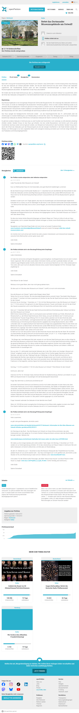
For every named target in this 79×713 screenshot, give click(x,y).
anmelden (65, 2)
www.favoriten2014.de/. (58, 455)
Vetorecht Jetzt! (63, 692)
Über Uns (70, 9)
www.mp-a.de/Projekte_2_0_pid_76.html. (34, 460)
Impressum (62, 704)
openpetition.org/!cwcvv (36, 144)
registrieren (55, 2)
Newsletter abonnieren (12, 698)
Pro (4, 485)
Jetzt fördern (39, 671)
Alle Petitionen (40, 700)
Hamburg (17, 607)
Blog (37, 686)
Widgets (61, 684)
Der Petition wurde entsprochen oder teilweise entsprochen (29, 177)
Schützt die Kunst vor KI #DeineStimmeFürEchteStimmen (17, 587)
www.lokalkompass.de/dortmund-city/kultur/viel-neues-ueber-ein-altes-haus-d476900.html (39, 439)
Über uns (39, 682)
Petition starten (37, 9)
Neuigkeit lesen (39, 67)
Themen (38, 704)
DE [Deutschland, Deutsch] (74, 2)
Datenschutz (62, 702)
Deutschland (17, 559)
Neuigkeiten (24, 76)
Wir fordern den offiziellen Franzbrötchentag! (17, 636)
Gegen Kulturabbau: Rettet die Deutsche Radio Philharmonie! (57, 587)
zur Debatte (69, 480)
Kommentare (36, 77)
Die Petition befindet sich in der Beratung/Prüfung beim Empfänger (31, 249)
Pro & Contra (14, 76)
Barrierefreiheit (63, 706)
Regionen (39, 706)
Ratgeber (39, 698)
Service (61, 9)
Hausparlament (63, 688)
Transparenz (62, 698)
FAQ (60, 682)
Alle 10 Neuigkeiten (67, 170)
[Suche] (76, 9)
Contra (44, 485)
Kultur (43, 18)
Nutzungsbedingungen (65, 700)
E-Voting (61, 690)
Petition (4, 77)
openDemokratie (63, 686)
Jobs (37, 684)
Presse (38, 688)
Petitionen (51, 9)
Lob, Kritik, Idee (41, 690)
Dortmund (10, 18)
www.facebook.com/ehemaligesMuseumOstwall (26, 228)
